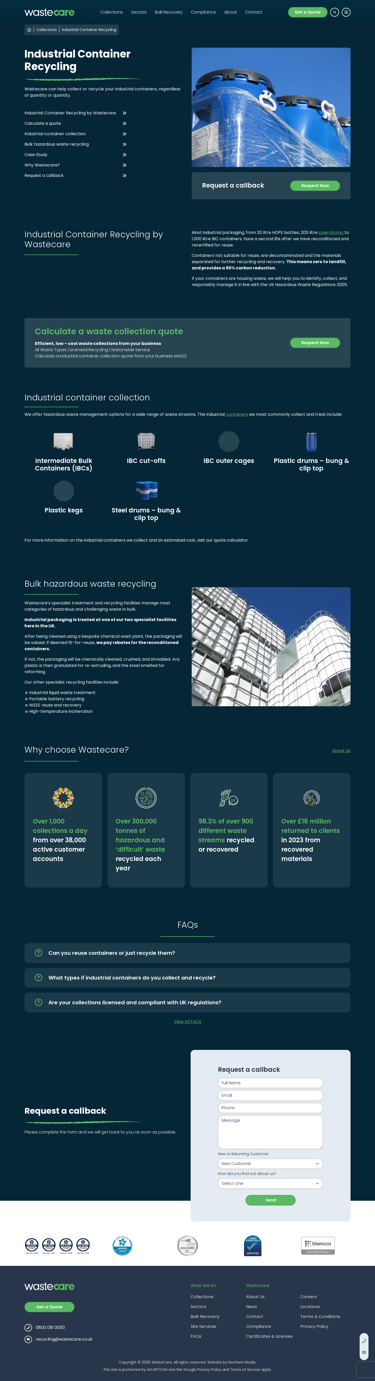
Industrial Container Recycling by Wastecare (70, 113)
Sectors (139, 12)
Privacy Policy (314, 1326)
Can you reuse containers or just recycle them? (111, 953)
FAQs (196, 1336)
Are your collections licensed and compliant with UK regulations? (134, 1002)
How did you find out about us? (247, 1173)
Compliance (203, 12)
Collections (111, 12)
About (230, 12)
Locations (310, 1307)
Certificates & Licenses (269, 1336)
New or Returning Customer (243, 1153)
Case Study (35, 155)
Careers (308, 1297)
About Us (341, 751)
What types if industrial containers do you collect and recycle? (132, 977)
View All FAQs (187, 1022)
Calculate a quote (42, 123)
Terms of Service (245, 1369)
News (251, 1307)
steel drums (330, 233)
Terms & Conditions (320, 1317)
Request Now (315, 186)
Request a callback (44, 175)
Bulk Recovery (169, 12)
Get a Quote (308, 12)
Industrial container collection (55, 134)
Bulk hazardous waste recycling (56, 144)
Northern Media (241, 1362)
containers (237, 414)
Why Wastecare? (42, 165)
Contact (253, 12)
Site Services (203, 1326)
